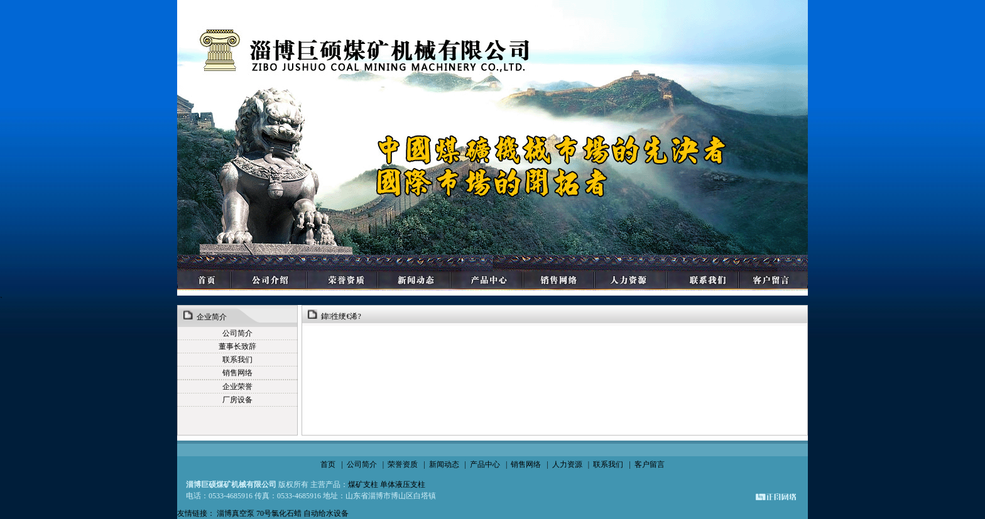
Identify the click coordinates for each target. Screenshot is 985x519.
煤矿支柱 (363, 484)
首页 (327, 464)
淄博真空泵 (236, 513)
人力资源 (567, 464)
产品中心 (485, 464)
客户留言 (649, 464)
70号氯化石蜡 (279, 513)
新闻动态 (444, 464)
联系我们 (608, 464)
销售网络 (526, 464)
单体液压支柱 (402, 484)
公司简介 (362, 464)
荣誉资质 (403, 464)
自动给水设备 (326, 513)
